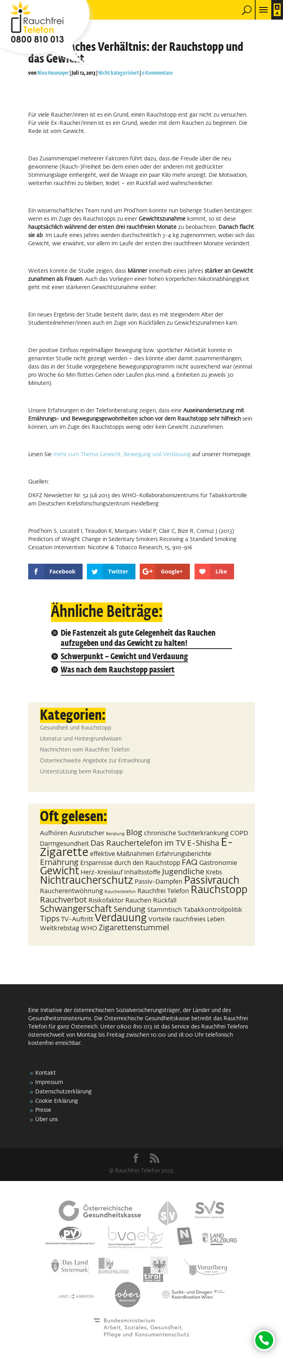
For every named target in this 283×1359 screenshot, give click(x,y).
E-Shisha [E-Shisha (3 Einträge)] (203, 843)
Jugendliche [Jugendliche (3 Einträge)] (183, 872)
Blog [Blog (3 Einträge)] (134, 833)
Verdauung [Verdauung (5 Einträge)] (121, 918)
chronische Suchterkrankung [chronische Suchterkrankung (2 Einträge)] (186, 833)
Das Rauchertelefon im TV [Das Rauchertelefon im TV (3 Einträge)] (138, 843)
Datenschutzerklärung (63, 1092)
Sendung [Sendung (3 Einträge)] (130, 909)
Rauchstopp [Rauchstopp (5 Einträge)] (219, 890)
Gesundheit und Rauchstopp (75, 728)
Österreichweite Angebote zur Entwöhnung (95, 761)
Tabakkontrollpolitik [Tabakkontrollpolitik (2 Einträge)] (213, 910)
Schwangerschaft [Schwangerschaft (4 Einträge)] (76, 909)
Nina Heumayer (53, 73)
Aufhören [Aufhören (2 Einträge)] (54, 833)
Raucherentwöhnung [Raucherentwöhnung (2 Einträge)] (71, 891)
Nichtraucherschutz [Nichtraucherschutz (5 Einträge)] (86, 881)
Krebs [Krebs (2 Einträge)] (214, 872)
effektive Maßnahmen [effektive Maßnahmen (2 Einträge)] (122, 854)
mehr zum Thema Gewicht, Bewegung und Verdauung (122, 454)
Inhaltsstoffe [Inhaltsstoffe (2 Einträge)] (142, 872)
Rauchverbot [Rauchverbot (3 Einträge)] (63, 900)
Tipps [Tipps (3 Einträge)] (49, 919)
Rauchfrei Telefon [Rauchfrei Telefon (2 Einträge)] (163, 891)
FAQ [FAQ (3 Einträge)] (190, 862)
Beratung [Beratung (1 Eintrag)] (115, 834)
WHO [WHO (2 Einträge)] (89, 928)
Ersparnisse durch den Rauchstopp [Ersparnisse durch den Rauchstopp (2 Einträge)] (130, 863)
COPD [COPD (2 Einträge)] (239, 833)
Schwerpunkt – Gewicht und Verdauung (124, 657)
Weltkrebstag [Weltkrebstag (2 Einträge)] (59, 928)
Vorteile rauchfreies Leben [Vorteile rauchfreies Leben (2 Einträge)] (186, 919)
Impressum (49, 1082)
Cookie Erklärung (56, 1101)
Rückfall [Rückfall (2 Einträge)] (165, 900)
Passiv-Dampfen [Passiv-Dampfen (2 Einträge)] (158, 882)
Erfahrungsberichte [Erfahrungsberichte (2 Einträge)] (183, 854)
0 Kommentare (157, 73)
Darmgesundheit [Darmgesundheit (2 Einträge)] (64, 844)
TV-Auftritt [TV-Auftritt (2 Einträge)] (77, 919)
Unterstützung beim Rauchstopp (81, 772)
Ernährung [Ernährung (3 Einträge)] (59, 862)
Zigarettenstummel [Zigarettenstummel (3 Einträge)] (134, 928)
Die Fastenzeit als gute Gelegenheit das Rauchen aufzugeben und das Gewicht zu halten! (138, 638)
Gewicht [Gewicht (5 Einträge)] (59, 871)
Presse (43, 1110)
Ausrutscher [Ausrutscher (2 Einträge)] (87, 833)
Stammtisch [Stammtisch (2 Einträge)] (164, 910)
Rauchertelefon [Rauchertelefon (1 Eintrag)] (120, 892)
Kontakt (45, 1073)
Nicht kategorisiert (118, 73)
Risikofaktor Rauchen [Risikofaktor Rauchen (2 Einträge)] (119, 900)
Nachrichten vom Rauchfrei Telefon (85, 750)
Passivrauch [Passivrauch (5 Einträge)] (212, 881)
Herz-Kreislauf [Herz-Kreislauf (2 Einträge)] (102, 872)
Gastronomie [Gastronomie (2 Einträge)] (218, 863)
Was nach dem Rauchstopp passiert (118, 670)
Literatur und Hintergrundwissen (81, 739)
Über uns (46, 1119)
